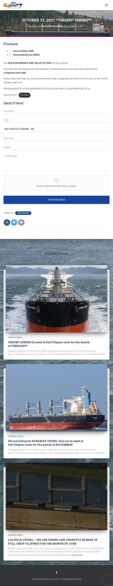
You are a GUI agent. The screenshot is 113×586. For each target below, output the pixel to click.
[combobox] (7, 120)
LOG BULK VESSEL (15, 535)
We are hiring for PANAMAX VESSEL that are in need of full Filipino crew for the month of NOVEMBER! (45, 442)
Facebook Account (56, 572)
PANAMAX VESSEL (16, 436)
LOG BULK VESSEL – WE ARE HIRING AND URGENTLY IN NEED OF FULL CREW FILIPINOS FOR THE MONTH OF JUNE (53, 541)
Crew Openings (23, 213)
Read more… (78, 555)
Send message (56, 199)
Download (24, 95)
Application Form (10, 95)
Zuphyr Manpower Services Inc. (46, 579)
